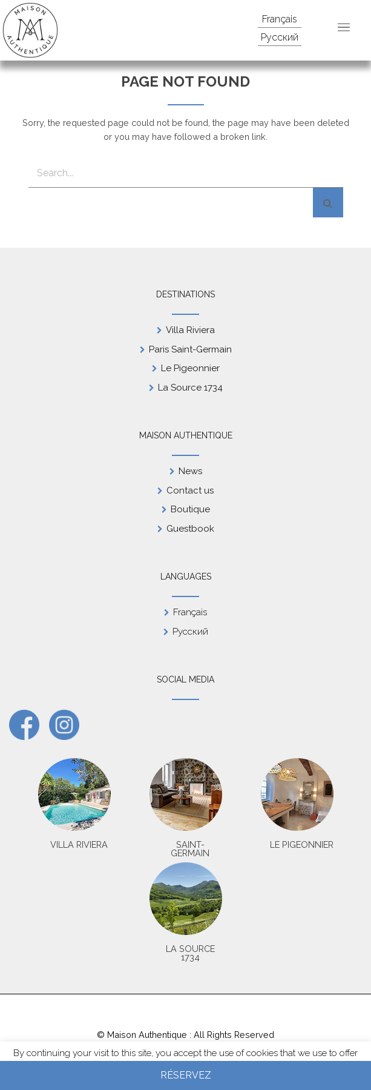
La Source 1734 (190, 387)
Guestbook (190, 528)
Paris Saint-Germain (190, 349)
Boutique (190, 509)
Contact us (190, 490)
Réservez (185, 1075)
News (190, 471)
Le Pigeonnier (190, 368)
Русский (279, 37)
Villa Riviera (190, 330)
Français (279, 19)
